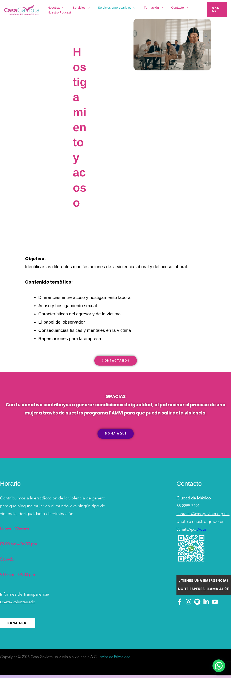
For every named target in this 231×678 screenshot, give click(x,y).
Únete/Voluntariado (18, 605)
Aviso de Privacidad (116, 660)
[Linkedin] (206, 612)
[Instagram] (188, 612)
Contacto (163, 9)
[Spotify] (197, 612)
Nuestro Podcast (187, 9)
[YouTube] (215, 612)
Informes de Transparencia (24, 598)
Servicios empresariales (111, 9)
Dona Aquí (18, 626)
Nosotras (60, 9)
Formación (142, 9)
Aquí (201, 540)
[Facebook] (179, 612)
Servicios (80, 9)
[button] (66, 9)
